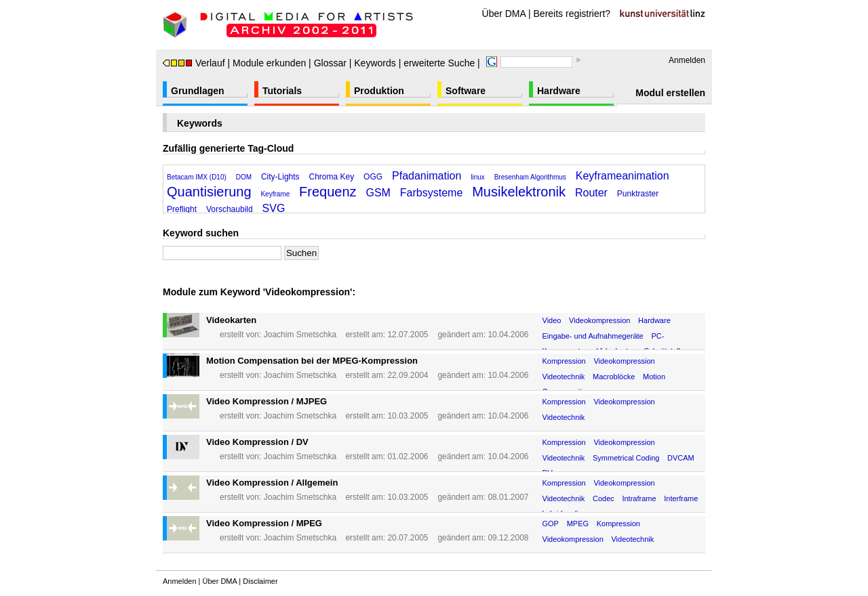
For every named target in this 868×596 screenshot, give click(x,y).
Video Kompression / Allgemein (272, 482)
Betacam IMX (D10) (196, 177)
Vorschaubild (229, 209)
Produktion (379, 90)
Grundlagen (197, 90)
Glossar (330, 63)
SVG (273, 208)
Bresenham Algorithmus (530, 177)
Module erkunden (269, 63)
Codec (603, 498)
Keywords (374, 63)
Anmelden (687, 60)
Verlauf (194, 63)
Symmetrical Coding (626, 458)
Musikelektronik (519, 191)
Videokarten (231, 320)
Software (466, 90)
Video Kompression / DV (257, 442)
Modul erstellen (670, 92)
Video (551, 320)
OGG (372, 177)
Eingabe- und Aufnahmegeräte (593, 336)
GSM (378, 192)
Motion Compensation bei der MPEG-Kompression (312, 361)
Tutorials (282, 90)
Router (591, 192)
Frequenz (328, 191)
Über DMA (504, 13)
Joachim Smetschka (300, 334)
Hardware (558, 90)
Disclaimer (260, 581)
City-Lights (280, 177)
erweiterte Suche (439, 63)
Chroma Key (332, 177)
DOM (244, 177)
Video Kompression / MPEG (264, 523)
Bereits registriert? (572, 13)
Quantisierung (209, 191)
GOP (550, 523)
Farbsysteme (431, 192)
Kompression (564, 361)
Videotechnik (563, 376)
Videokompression (599, 320)
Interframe (681, 498)
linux (478, 177)
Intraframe (639, 498)
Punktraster (637, 193)
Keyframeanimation (622, 176)
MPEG (578, 523)
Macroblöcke (614, 376)
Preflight (182, 209)
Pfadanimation (426, 176)
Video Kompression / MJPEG (266, 401)
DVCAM (680, 458)
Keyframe (275, 194)
